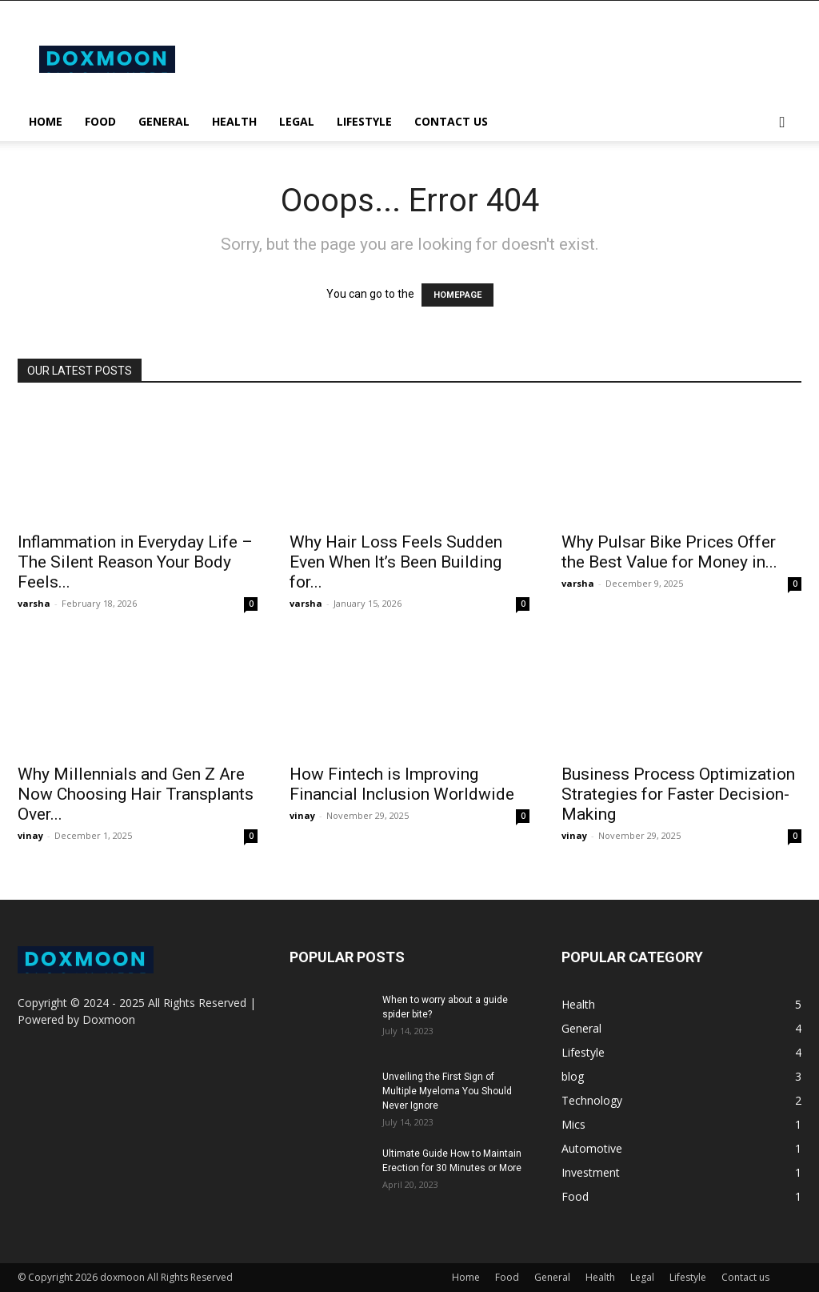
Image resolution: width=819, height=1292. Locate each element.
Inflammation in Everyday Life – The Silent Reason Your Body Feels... (135, 562)
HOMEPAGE (457, 295)
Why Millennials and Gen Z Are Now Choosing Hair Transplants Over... (136, 794)
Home (45, 121)
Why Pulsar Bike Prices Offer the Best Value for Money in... (669, 552)
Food (100, 121)
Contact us (451, 121)
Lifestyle (364, 121)
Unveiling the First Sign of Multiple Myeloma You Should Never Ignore (447, 1091)
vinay (30, 835)
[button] (782, 122)
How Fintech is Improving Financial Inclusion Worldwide (402, 784)
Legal (296, 121)
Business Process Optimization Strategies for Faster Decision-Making (678, 794)
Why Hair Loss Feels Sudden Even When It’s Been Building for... (396, 562)
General (164, 121)
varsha (34, 603)
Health (234, 121)
